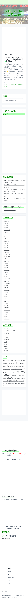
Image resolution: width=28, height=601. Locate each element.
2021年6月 (6, 239)
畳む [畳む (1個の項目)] (3, 383)
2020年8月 (6, 261)
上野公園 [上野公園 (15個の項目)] (14, 371)
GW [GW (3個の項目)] (20, 360)
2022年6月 (6, 223)
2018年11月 (7, 308)
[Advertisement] (14, 155)
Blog (9, 583)
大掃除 (5, 86)
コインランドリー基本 (9, 331)
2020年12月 (7, 252)
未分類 (5, 344)
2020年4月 (6, 270)
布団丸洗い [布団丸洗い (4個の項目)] (9, 378)
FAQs (9, 574)
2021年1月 (6, 250)
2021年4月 (6, 243)
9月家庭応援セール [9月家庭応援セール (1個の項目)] (6, 360)
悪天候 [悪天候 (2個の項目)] (18, 378)
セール (7, 83)
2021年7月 (6, 236)
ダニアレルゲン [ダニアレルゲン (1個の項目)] (19, 366)
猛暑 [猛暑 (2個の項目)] (23, 381)
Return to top (13, 597)
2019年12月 (7, 279)
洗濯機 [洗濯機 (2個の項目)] (13, 381)
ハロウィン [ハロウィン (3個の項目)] (19, 369)
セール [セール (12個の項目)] (19, 363)
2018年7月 (6, 316)
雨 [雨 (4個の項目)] (21, 384)
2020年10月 (7, 256)
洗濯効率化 (6, 346)
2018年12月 (7, 305)
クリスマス (8, 84)
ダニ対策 (6, 337)
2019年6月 (6, 292)
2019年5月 (6, 294)
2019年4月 (6, 296)
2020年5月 (6, 268)
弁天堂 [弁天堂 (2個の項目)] (15, 378)
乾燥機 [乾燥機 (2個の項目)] (14, 375)
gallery (9, 580)
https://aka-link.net (6, 538)
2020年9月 (6, 259)
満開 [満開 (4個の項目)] (16, 381)
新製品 (5, 342)
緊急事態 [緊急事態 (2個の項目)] (10, 383)
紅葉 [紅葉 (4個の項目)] (6, 384)
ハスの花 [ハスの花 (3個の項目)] (13, 369)
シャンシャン (14, 84)
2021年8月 (6, 234)
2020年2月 (6, 274)
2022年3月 (6, 225)
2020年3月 (6, 272)
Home (9, 571)
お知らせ (6, 328)
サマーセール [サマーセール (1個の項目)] (5, 363)
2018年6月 (6, 319)
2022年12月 (7, 221)
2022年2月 (6, 228)
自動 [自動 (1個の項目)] (13, 383)
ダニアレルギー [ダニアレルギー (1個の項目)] (13, 366)
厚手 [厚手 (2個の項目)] (17, 375)
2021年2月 (6, 248)
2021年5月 (6, 241)
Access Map (11, 577)
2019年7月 (6, 290)
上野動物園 (20, 84)
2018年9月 (6, 312)
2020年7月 (6, 263)
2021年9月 (6, 232)
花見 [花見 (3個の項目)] (19, 383)
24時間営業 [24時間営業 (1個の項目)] (12, 360)
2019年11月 (7, 281)
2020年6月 (6, 265)
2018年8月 (6, 314)
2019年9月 (6, 285)
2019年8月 (6, 288)
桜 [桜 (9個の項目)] (7, 380)
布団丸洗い (6, 340)
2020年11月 (7, 254)
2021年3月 (6, 245)
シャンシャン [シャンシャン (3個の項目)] (12, 363)
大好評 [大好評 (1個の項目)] (22, 375)
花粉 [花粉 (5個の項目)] (15, 383)
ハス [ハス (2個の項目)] (9, 369)
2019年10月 (7, 283)
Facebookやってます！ (13, 206)
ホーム (8, 18)
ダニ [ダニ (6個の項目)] (8, 366)
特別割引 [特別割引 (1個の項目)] (20, 381)
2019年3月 (6, 299)
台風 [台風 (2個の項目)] (20, 375)
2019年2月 (6, 301)
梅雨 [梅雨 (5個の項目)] (10, 381)
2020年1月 (6, 276)
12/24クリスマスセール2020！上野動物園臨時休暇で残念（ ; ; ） (14, 59)
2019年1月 (6, 303)
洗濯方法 (6, 348)
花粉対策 (6, 351)
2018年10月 (7, 310)
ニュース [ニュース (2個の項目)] (6, 369)
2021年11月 (7, 230)
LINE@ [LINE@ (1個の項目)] (23, 360)
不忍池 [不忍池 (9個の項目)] (10, 375)
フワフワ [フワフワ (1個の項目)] (8, 372)
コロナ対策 (6, 333)
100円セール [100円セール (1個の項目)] (17, 360)
